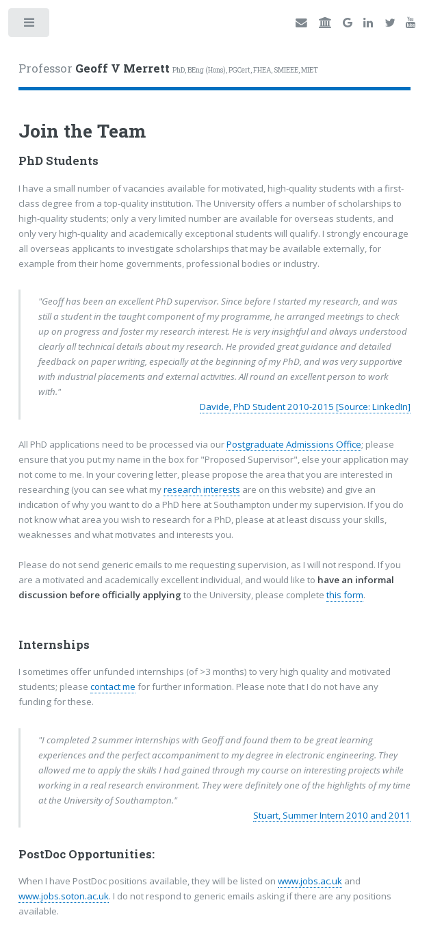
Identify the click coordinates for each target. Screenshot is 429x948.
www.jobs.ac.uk (310, 881)
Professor (168, 68)
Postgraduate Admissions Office (293, 444)
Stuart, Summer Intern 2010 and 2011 (332, 815)
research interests (202, 489)
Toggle (30, 25)
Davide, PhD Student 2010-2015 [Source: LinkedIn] (305, 406)
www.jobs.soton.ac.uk (63, 896)
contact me (112, 686)
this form (344, 595)
